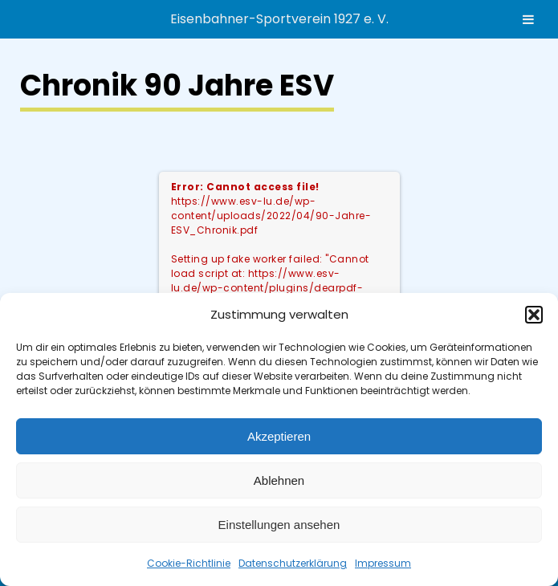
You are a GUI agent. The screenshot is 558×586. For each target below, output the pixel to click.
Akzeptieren (279, 436)
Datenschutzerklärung (292, 563)
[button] (534, 315)
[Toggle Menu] (528, 19)
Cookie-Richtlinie (188, 563)
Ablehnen (279, 480)
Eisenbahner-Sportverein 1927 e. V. (279, 19)
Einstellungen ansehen (279, 524)
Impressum (383, 563)
